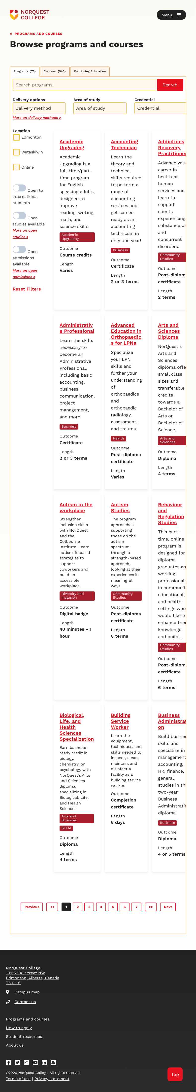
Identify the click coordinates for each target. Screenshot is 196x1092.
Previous (32, 907)
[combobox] (39, 108)
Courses (55, 71)
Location (21, 130)
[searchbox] (40, 109)
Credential (144, 99)
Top (175, 1074)
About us (15, 1045)
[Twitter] (19, 1063)
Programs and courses (38, 33)
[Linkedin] (46, 1063)
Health (118, 438)
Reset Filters (27, 288)
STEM (66, 828)
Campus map (23, 992)
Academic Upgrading (70, 237)
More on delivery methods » (37, 118)
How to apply (19, 1027)
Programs (25, 71)
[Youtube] (37, 1063)
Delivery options (29, 99)
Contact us (21, 1001)
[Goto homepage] (29, 15)
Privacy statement (51, 1078)
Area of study (86, 99)
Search (170, 84)
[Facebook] (10, 1063)
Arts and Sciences (167, 440)
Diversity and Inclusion (73, 596)
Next (168, 907)
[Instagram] (28, 1063)
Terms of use (18, 1078)
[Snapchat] (55, 1063)
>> (151, 907)
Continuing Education (90, 71)
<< (52, 907)
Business (120, 250)
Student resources (24, 1036)
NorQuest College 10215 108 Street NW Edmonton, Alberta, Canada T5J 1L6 (32, 975)
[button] (171, 15)
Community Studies (170, 257)
